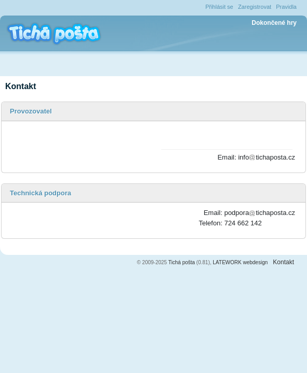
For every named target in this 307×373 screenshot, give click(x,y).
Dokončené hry (274, 22)
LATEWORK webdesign (240, 262)
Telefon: (210, 223)
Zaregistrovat (254, 7)
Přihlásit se (219, 7)
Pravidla (286, 7)
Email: (226, 157)
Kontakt (283, 262)
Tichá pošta (182, 262)
